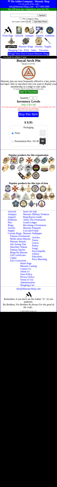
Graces (35, 243)
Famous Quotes (17, 249)
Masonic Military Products (36, 214)
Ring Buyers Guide (32, 217)
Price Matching (39, 259)
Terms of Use (26, 279)
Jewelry (11, 228)
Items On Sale (30, 211)
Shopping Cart (27, 285)
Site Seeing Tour (18, 244)
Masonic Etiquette (32, 228)
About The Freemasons (34, 219)
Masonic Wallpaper (32, 233)
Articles (36, 237)
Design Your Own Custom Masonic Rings (28, 53)
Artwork (12, 211)
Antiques (12, 214)
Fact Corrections (18, 260)
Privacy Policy (27, 277)
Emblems (12, 219)
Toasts (35, 240)
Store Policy (26, 274)
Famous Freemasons (20, 236)
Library (35, 254)
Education (37, 256)
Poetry (35, 245)
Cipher (13, 258)
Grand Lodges (30, 222)
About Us (25, 271)
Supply (11, 230)
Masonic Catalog (28, 266)
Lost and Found (30, 230)
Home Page (25, 263)
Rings (10, 225)
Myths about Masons (20, 239)
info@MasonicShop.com (28, 288)
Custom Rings (15, 233)
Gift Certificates (18, 255)
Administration (27, 282)
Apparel (12, 217)
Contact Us (25, 268)
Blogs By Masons (18, 252)
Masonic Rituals (18, 241)
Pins (10, 222)
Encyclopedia (38, 251)
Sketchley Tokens (18, 247)
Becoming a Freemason (34, 225)
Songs (35, 248)
